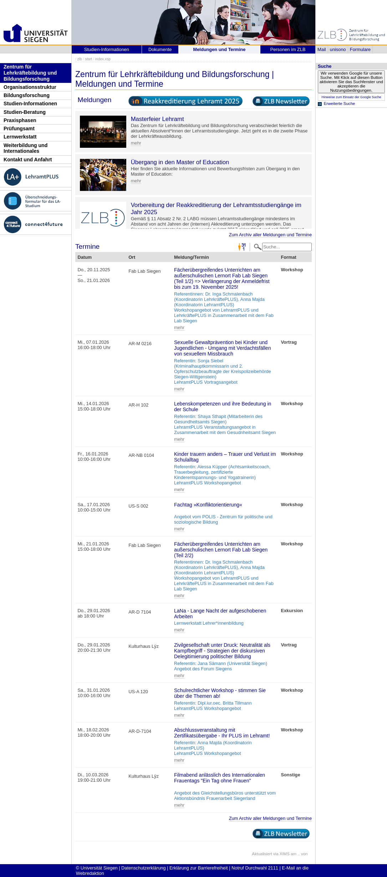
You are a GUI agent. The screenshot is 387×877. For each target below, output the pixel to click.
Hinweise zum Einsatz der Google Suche (351, 97)
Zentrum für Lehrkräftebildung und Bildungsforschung (30, 72)
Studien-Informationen (30, 103)
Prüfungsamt (19, 128)
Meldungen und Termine (219, 49)
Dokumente (160, 49)
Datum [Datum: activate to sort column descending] (84, 257)
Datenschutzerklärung (143, 868)
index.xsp (103, 59)
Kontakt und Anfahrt (28, 159)
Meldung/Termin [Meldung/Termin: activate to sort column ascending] (191, 257)
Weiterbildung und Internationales (25, 148)
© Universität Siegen (97, 868)
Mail (321, 49)
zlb (79, 59)
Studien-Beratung (25, 112)
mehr (136, 143)
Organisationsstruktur (30, 87)
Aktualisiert (262, 854)
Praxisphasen (20, 120)
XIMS (285, 854)
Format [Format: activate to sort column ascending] (288, 257)
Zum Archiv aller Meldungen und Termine (270, 234)
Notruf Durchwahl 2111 (254, 868)
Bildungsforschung (27, 95)
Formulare (360, 49)
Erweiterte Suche (339, 103)
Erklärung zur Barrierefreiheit (198, 868)
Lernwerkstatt (20, 137)
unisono (338, 49)
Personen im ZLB (288, 49)
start (88, 59)
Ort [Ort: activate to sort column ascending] (131, 257)
